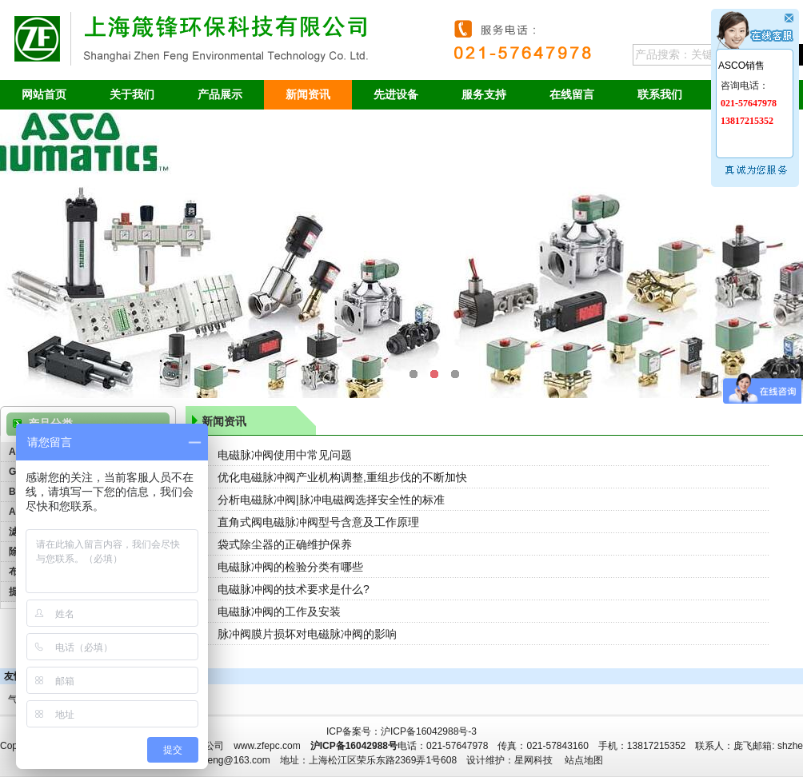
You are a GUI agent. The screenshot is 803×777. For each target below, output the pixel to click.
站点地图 (584, 760)
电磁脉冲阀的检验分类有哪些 (290, 566)
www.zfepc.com (267, 745)
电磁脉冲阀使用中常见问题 (285, 454)
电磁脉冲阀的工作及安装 (279, 611)
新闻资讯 (308, 94)
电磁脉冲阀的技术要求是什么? (294, 589)
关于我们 (132, 94)
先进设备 (396, 94)
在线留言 (571, 94)
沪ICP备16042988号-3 (429, 731)
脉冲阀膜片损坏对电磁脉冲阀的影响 (307, 634)
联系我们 (659, 94)
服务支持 (483, 94)
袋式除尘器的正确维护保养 (285, 544)
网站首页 (44, 94)
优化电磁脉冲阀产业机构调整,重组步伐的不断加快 (342, 477)
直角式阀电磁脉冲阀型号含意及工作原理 (318, 522)
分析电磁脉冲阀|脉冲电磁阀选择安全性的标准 (331, 499)
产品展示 (220, 94)
